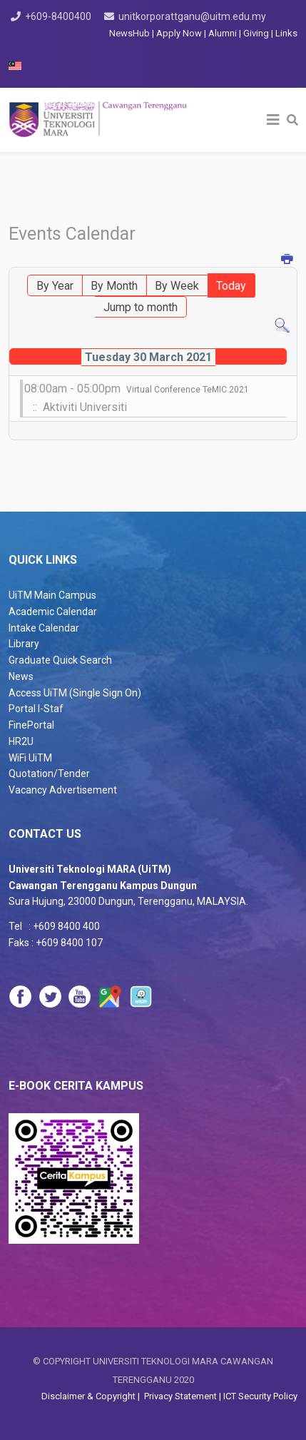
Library (24, 643)
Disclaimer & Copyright (89, 1396)
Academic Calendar (53, 611)
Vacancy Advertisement (63, 790)
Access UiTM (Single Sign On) (75, 693)
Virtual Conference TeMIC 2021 (187, 390)
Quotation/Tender (49, 773)
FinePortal (31, 725)
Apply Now (179, 33)
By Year (54, 286)
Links (286, 33)
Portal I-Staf (36, 708)
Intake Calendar (44, 628)
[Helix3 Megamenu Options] (273, 120)
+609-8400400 (58, 16)
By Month (114, 286)
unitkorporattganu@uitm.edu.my (192, 16)
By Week (177, 286)
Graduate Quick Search (60, 660)
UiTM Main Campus (52, 595)
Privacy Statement (179, 1396)
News (21, 676)
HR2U (21, 741)
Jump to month (140, 307)
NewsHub (129, 33)
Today (231, 286)
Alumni (223, 33)
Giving (256, 33)
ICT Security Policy (260, 1396)
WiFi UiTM (30, 758)
